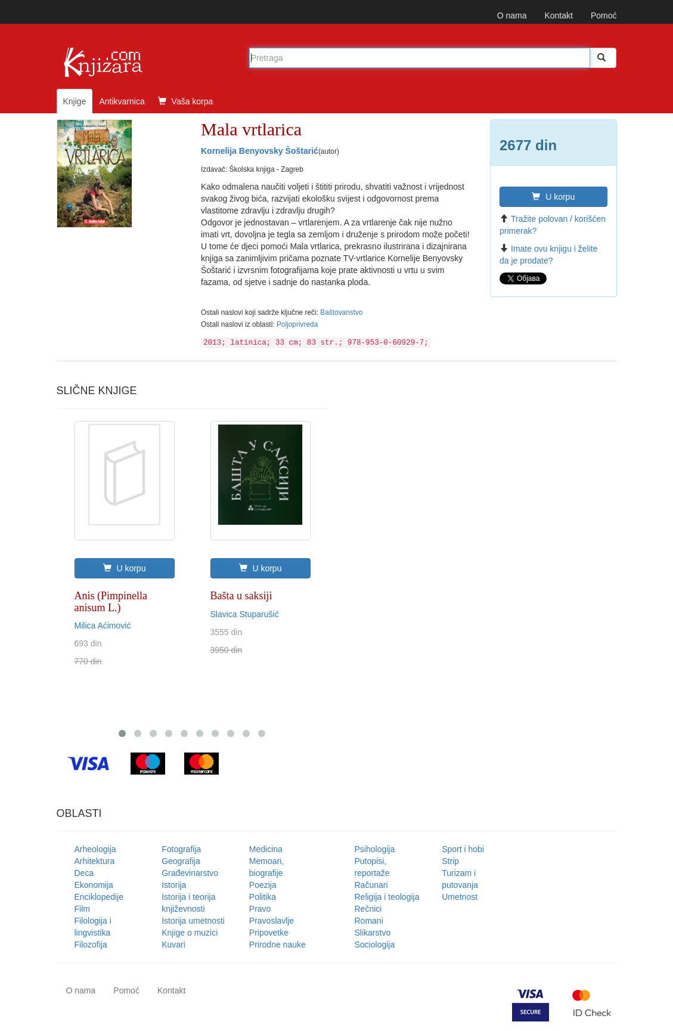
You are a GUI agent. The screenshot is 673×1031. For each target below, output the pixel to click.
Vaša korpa (185, 101)
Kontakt (558, 15)
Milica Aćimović (103, 625)
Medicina (266, 849)
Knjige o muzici (190, 932)
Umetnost (459, 897)
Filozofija (91, 944)
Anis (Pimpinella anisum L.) (111, 602)
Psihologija (375, 849)
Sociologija (375, 944)
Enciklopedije (99, 897)
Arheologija (95, 849)
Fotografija (181, 849)
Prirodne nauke (277, 944)
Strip (450, 861)
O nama (512, 15)
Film (82, 909)
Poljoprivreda (297, 324)
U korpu (553, 197)
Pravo (260, 909)
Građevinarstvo (190, 873)
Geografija (181, 861)
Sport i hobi (463, 849)
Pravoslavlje (271, 920)
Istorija (174, 885)
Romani (369, 920)
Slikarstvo (373, 932)
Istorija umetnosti (193, 920)
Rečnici (368, 909)
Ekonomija (94, 885)
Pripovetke (269, 932)
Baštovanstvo (341, 312)
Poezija (263, 885)
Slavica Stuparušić (244, 614)
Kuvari (173, 944)
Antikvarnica (121, 101)
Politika (262, 897)
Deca (84, 873)
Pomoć (604, 15)
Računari (371, 885)
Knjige (74, 101)
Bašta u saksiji (241, 596)
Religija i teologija (387, 897)
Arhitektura (95, 861)
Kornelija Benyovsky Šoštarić (259, 151)
